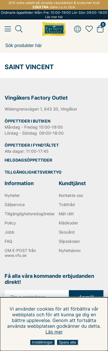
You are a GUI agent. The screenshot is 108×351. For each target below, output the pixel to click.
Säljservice (15, 204)
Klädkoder (68, 222)
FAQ (8, 241)
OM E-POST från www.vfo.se (20, 253)
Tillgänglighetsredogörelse (27, 213)
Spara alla (67, 342)
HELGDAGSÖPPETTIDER (28, 160)
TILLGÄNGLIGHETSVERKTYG (33, 172)
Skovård (67, 232)
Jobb (9, 232)
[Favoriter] (89, 29)
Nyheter (12, 195)
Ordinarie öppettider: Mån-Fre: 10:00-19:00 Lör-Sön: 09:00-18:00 (54, 14)
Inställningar (42, 342)
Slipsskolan (69, 241)
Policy (10, 222)
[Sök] (54, 45)
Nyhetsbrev (70, 250)
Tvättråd (67, 204)
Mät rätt (66, 213)
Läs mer (54, 332)
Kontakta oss (71, 195)
